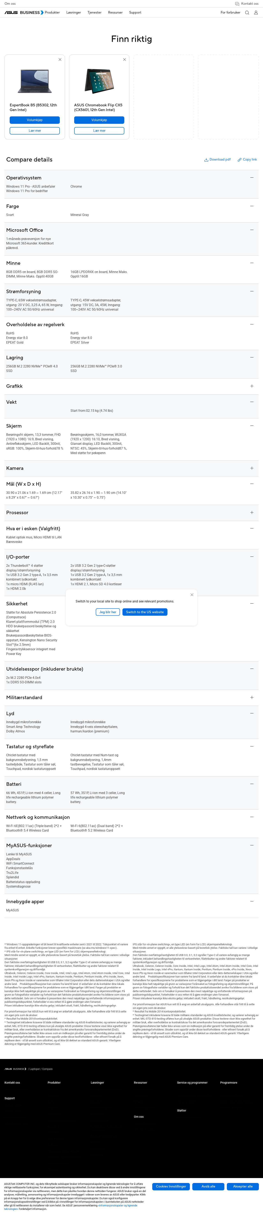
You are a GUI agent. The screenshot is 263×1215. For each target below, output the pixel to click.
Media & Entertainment (104, 1136)
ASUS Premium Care (16, 1123)
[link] (35, 130)
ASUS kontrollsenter (231, 1095)
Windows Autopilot (231, 1107)
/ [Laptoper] (34, 1068)
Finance (95, 1142)
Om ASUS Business (145, 1123)
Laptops (52, 1089)
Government (98, 1148)
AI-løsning (97, 1154)
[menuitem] (60, 13)
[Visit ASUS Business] (16, 1069)
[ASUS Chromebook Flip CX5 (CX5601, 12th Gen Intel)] (99, 106)
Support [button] (144, 12)
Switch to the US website (145, 612)
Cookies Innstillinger (171, 1186)
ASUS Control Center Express (237, 1101)
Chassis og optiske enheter (63, 1151)
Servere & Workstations (61, 1120)
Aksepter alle (243, 1186)
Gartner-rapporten (144, 1107)
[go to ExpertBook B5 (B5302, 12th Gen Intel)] (35, 81)
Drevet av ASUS (186, 1101)
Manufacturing (99, 1120)
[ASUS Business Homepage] (24, 12)
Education (96, 1101)
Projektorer (54, 1114)
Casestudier (141, 1095)
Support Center (13, 1105)
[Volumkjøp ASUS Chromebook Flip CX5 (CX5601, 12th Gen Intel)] (99, 120)
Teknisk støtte (13, 1111)
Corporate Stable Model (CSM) (194, 1095)
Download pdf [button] (217, 159)
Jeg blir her (107, 612)
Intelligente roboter (58, 1163)
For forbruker (230, 12)
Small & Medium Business (106, 1089)
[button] (247, 12)
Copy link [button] (247, 159)
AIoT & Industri (56, 1138)
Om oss (10, 4)
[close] (192, 594)
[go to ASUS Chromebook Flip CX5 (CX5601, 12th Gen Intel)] (99, 81)
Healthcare (97, 1114)
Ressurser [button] (124, 12)
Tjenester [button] (103, 12)
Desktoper (54, 1095)
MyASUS (225, 1089)
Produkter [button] (60, 12)
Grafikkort (53, 1132)
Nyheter (138, 1101)
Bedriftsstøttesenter (189, 1117)
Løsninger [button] (82, 12)
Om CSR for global (144, 1129)
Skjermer (53, 1107)
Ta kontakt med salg (16, 1089)
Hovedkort (54, 1126)
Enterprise (97, 1095)
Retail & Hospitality (102, 1107)
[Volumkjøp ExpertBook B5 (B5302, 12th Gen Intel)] (35, 120)
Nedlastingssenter (15, 1117)
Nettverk (53, 1144)
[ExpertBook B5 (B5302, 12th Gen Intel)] (35, 106)
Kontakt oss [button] (246, 3)
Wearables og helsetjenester (64, 1157)
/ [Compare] (46, 1068)
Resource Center (143, 1089)
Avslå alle (208, 1186)
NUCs (51, 1101)
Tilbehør (52, 1169)
